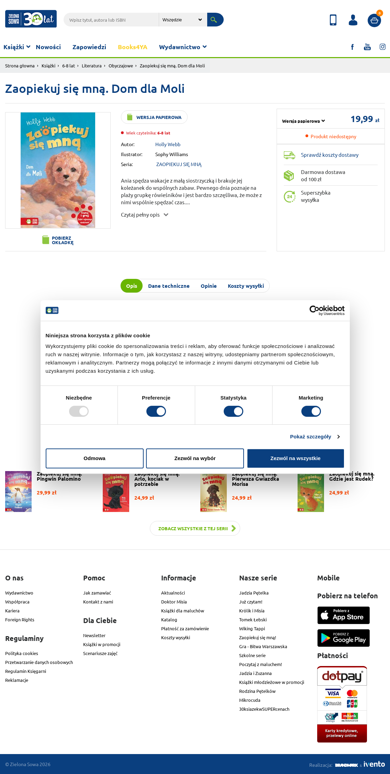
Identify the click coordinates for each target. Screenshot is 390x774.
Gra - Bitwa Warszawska (263, 646)
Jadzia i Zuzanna (255, 673)
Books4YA (132, 47)
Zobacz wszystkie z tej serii (193, 528)
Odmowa (94, 458)
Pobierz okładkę (63, 240)
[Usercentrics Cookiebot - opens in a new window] (315, 310)
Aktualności (173, 593)
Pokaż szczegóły (310, 436)
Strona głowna (20, 65)
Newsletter (94, 635)
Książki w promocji (101, 644)
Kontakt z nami (98, 601)
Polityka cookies (21, 653)
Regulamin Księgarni (25, 671)
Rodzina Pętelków (257, 691)
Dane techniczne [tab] (169, 285)
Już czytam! (251, 601)
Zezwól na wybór (194, 458)
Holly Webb (167, 144)
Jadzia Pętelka (254, 593)
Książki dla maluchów (182, 610)
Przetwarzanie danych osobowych (39, 662)
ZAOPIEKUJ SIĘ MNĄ (178, 164)
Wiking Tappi (252, 628)
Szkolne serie (252, 655)
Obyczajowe (121, 65)
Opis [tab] (131, 285)
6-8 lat (68, 65)
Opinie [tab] (209, 285)
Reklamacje (16, 680)
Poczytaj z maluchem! (260, 664)
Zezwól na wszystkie (295, 458)
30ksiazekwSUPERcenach (264, 709)
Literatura (92, 65)
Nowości (48, 47)
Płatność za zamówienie (185, 628)
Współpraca (17, 601)
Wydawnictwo (179, 47)
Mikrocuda (249, 700)
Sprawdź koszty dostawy (329, 154)
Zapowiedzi (89, 47)
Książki (13, 47)
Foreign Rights (19, 619)
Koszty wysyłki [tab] (246, 285)
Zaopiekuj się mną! (257, 637)
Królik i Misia (252, 610)
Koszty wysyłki (175, 637)
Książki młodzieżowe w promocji (271, 682)
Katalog (169, 619)
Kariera (12, 610)
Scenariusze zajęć (100, 653)
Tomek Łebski (253, 619)
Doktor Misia (174, 601)
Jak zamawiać (97, 593)
